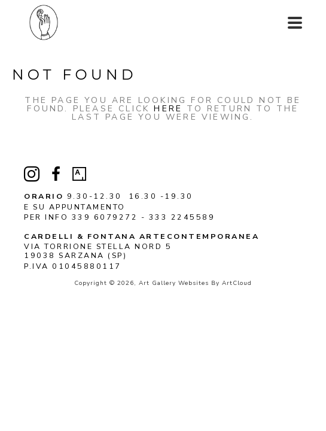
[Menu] (295, 23)
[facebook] (55, 174)
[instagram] (31, 174)
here (168, 108)
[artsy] (79, 174)
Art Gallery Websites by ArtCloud (195, 283)
